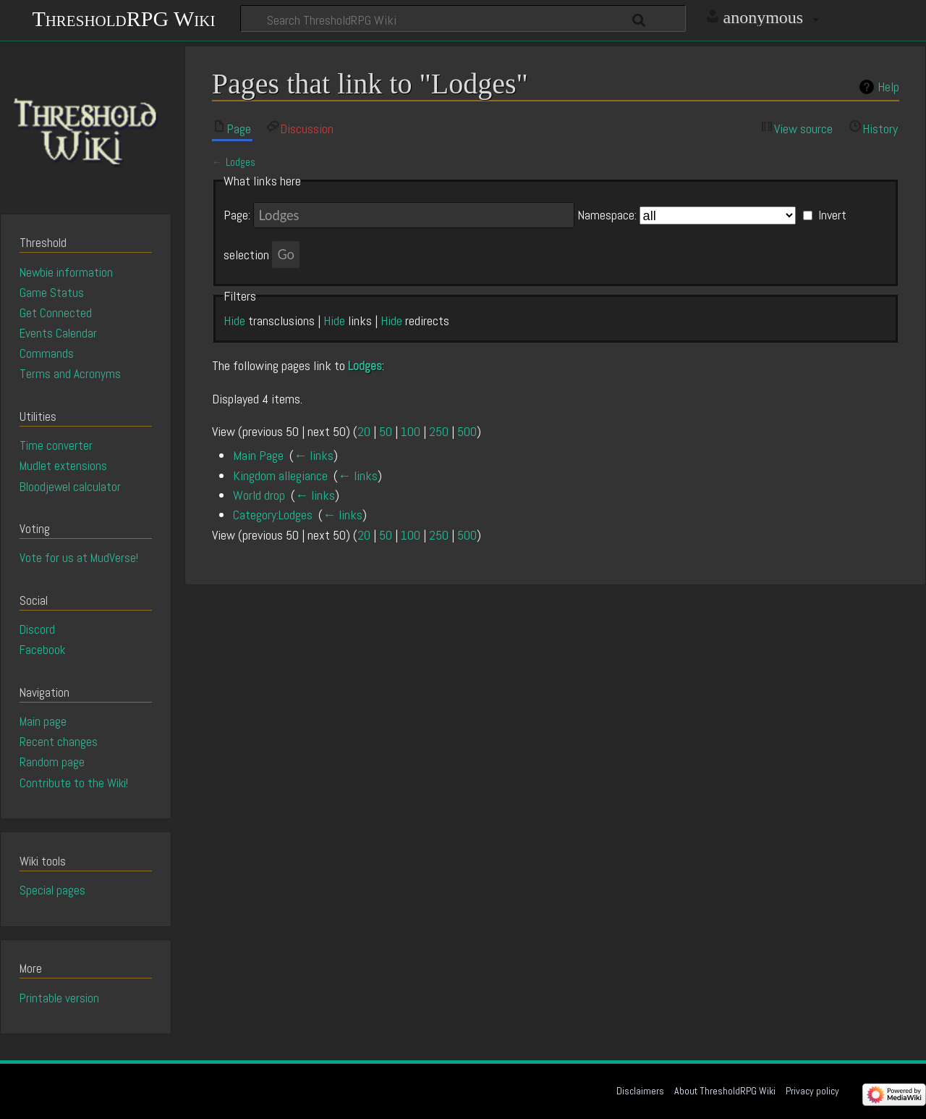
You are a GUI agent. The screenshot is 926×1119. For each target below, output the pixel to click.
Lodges (240, 162)
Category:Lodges (273, 514)
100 (410, 431)
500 (467, 431)
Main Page (258, 455)
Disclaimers (640, 1090)
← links (314, 455)
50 (385, 431)
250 (439, 431)
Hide (234, 320)
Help (888, 87)
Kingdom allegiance (280, 475)
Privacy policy (812, 1090)
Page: (237, 215)
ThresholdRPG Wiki (123, 17)
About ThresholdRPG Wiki (725, 1090)
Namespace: (607, 215)
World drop (259, 495)
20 (363, 431)
